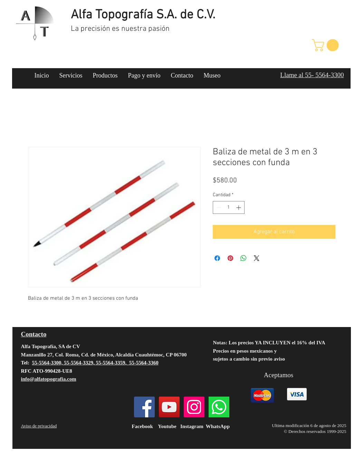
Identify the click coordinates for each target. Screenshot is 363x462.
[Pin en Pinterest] (230, 258)
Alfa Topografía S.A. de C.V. (143, 15)
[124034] (219, 407)
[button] (327, 45)
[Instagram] (194, 407)
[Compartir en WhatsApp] (243, 258)
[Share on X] (256, 258)
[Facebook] (144, 407)
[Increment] (239, 207)
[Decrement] (218, 207)
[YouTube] (169, 407)
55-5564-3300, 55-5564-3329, (64, 362)
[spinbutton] (228, 207)
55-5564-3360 (144, 362)
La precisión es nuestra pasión (120, 29)
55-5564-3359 (110, 362)
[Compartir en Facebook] (217, 258)
